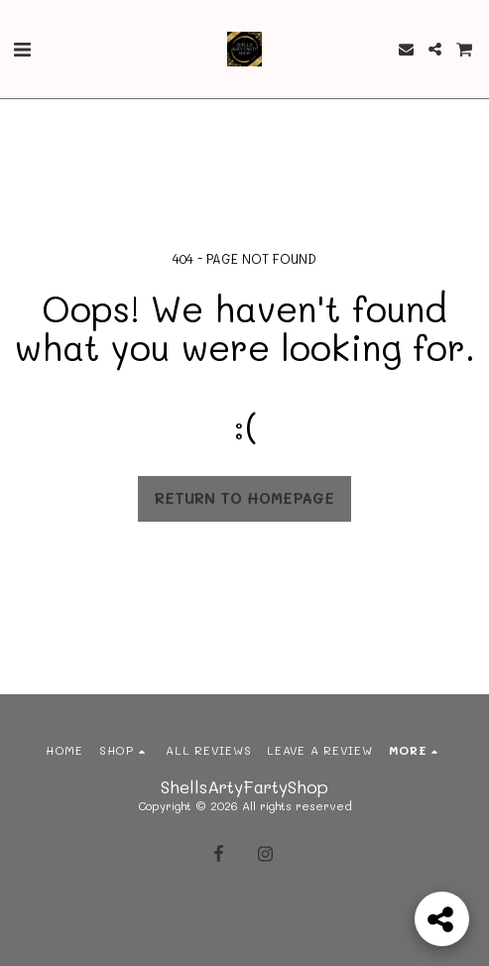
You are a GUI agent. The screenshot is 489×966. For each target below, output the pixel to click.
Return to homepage (244, 498)
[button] (22, 48)
